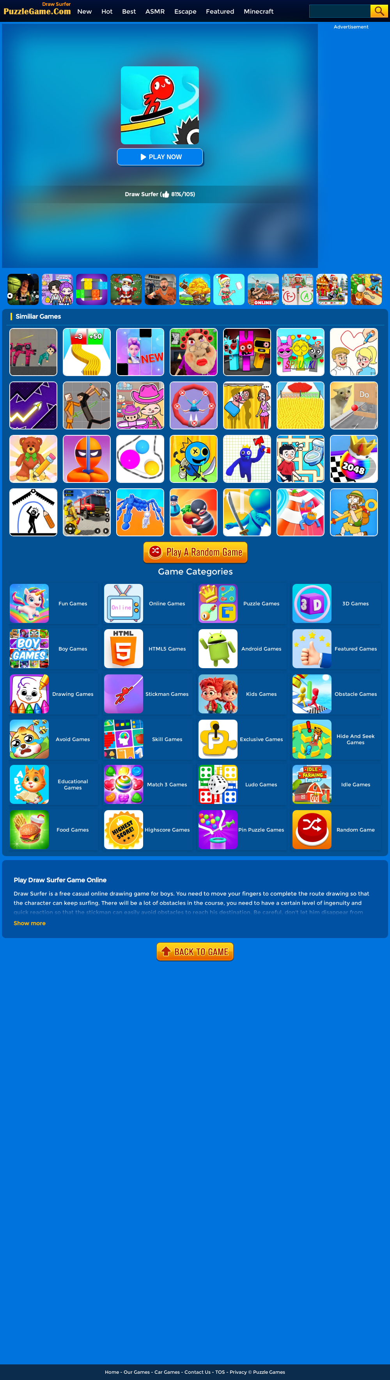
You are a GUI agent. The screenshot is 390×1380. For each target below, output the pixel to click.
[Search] (339, 11)
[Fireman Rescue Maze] (87, 491)
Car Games (167, 1372)
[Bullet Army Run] (87, 331)
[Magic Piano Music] (140, 331)
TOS (220, 1372)
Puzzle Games (269, 1372)
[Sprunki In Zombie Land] (247, 331)
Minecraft (259, 11)
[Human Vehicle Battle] (140, 491)
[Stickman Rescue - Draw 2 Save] (33, 491)
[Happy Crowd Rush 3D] (300, 491)
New (84, 11)
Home (112, 1372)
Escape (185, 11)
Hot (107, 11)
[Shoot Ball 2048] (354, 438)
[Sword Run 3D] (247, 491)
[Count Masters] (300, 384)
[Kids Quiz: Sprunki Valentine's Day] (300, 331)
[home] (37, 11)
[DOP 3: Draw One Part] (33, 438)
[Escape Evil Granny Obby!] (194, 331)
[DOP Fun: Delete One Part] (247, 384)
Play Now (160, 157)
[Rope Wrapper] (140, 438)
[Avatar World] (140, 384)
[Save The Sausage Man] (194, 384)
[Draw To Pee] (300, 438)
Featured (220, 11)
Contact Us (197, 1372)
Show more (30, 923)
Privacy (238, 1372)
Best (129, 11)
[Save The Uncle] (354, 491)
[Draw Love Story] (354, 331)
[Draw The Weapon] (247, 438)
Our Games (137, 1372)
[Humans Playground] (87, 384)
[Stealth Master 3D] (87, 438)
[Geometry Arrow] (33, 384)
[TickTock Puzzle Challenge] (354, 384)
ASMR (155, 11)
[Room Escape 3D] (194, 491)
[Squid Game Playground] (33, 331)
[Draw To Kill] (194, 438)
